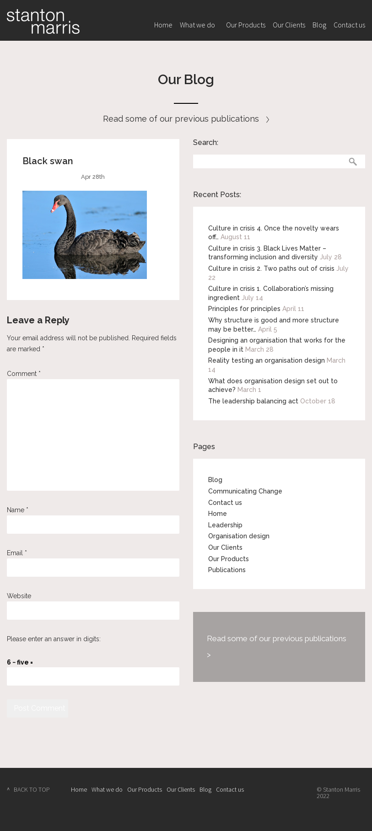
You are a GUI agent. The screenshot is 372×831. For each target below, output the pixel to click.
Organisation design (239, 536)
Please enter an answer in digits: (54, 639)
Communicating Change (245, 491)
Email (17, 553)
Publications (227, 570)
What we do (197, 24)
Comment (24, 373)
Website (19, 596)
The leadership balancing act (253, 401)
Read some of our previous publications (186, 118)
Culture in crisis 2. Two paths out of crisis (271, 268)
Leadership (225, 525)
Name (17, 510)
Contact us (349, 24)
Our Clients (289, 24)
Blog (319, 24)
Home (163, 24)
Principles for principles (244, 308)
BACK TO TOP (32, 789)
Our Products (245, 24)
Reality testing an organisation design (266, 360)
